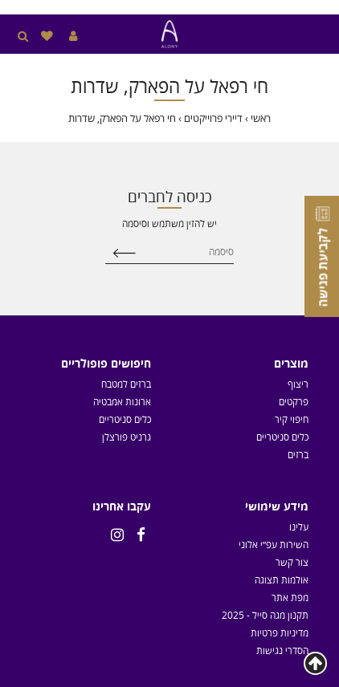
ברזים (298, 454)
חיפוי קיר (291, 419)
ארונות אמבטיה (122, 401)
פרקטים (293, 401)
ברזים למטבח (126, 383)
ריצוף (298, 383)
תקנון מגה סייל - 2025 (265, 614)
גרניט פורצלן (126, 436)
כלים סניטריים (282, 436)
